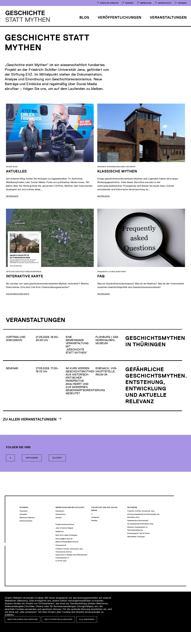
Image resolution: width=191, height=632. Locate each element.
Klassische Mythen (27, 517)
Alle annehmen (86, 619)
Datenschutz (164, 3)
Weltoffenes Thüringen (136, 537)
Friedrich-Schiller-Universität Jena (140, 511)
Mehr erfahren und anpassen (22, 619)
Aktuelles (23, 514)
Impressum (145, 3)
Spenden (182, 3)
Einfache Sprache (109, 3)
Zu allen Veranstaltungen (30, 419)
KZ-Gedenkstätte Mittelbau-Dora (140, 524)
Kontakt (129, 3)
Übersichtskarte (26, 521)
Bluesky (57, 458)
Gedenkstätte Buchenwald (137, 520)
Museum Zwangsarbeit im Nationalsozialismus (137, 528)
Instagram (32, 458)
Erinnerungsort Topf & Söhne (138, 533)
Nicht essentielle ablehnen (58, 619)
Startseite (24, 511)
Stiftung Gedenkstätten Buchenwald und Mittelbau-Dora (143, 515)
